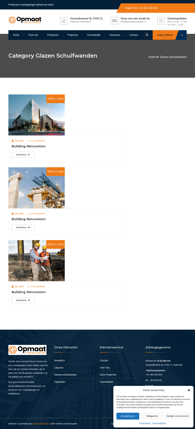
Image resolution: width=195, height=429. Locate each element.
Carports (59, 367)
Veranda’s (59, 360)
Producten (52, 35)
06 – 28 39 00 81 (153, 380)
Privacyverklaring (159, 423)
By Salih (18, 140)
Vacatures (114, 35)
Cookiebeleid (144, 423)
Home (16, 35)
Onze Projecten (108, 374)
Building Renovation (29, 146)
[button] (188, 390)
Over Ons (105, 367)
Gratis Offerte (172, 35)
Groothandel (93, 35)
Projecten (72, 35)
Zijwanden (59, 381)
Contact (133, 35)
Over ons (33, 35)
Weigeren (152, 416)
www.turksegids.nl (42, 423)
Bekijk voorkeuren (178, 416)
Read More (23, 154)
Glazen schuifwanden (173, 56)
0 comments (36, 140)
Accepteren (128, 416)
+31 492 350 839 (147, 8)
